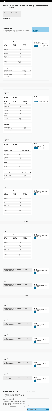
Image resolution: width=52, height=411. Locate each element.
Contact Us (35, 30)
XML (47, 45)
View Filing (35, 45)
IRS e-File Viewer (12, 406)
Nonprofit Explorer (7, 1)
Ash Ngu (15, 401)
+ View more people (6, 76)
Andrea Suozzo (6, 401)
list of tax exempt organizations (11, 13)
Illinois (13, 1)
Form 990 (4, 30)
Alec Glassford (11, 401)
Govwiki (13, 407)
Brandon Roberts (22, 401)
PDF (44, 45)
